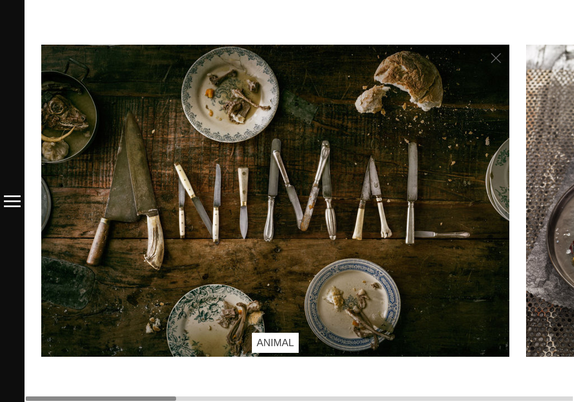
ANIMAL (275, 342)
